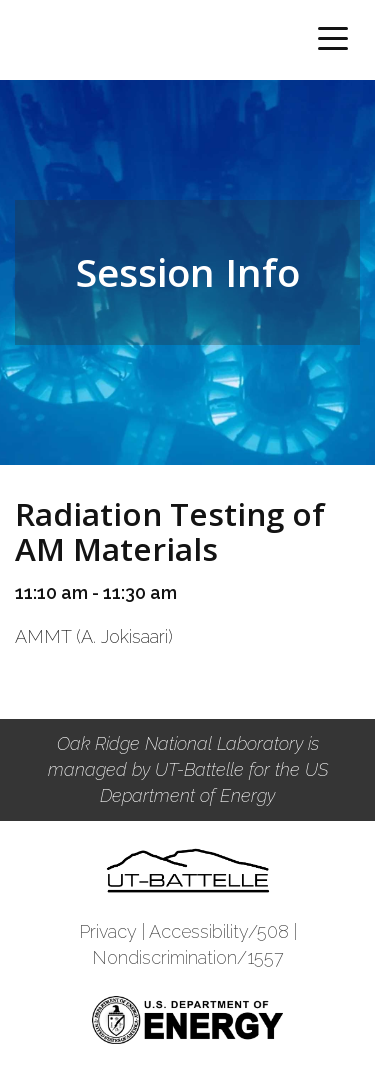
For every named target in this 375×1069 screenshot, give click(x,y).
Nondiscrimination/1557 (188, 957)
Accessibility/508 (219, 931)
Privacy (108, 931)
